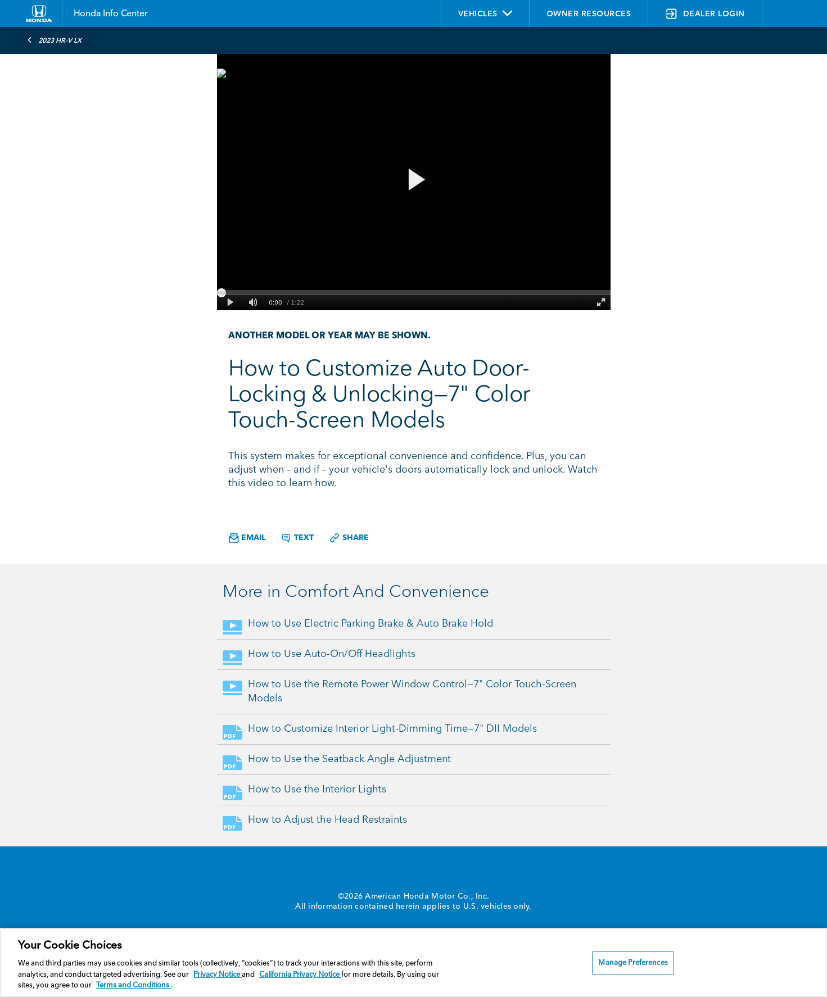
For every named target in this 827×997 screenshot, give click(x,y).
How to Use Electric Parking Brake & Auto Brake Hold (370, 624)
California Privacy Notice (300, 974)
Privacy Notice (217, 974)
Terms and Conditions (133, 985)
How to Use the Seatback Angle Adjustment (349, 759)
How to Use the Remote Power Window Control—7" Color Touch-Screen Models (412, 691)
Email (247, 538)
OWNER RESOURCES (588, 14)
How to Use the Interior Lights (317, 790)
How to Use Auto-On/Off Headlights (331, 654)
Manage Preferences (632, 963)
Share (349, 537)
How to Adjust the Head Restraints (327, 820)
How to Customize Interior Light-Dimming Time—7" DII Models (392, 729)
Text (297, 537)
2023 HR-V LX (54, 40)
